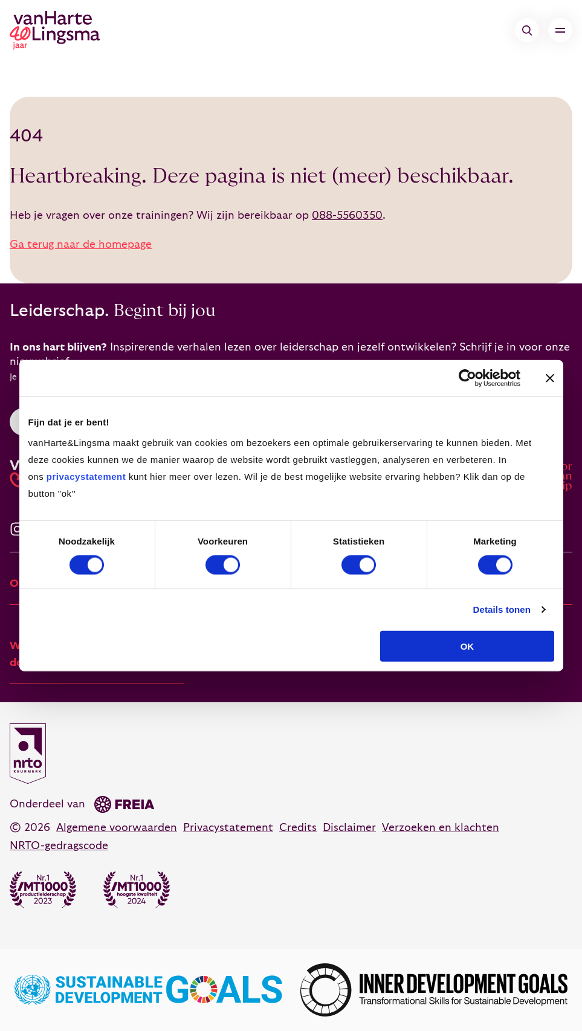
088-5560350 (347, 215)
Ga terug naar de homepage (81, 244)
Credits (298, 827)
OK (467, 646)
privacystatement (86, 476)
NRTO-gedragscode (59, 846)
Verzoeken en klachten (440, 827)
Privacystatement (228, 827)
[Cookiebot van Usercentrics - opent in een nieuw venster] (467, 378)
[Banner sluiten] (550, 378)
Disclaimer (349, 827)
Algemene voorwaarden (116, 827)
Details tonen (502, 609)
